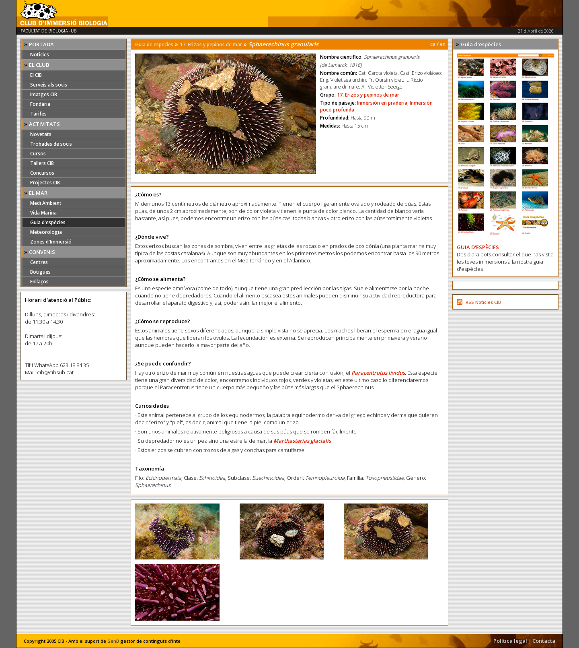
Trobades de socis (51, 143)
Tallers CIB (42, 163)
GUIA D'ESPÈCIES (478, 247)
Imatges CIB (43, 94)
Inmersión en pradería (382, 102)
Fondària (40, 104)
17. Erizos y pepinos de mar (211, 44)
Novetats (40, 134)
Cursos (38, 153)
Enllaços (39, 281)
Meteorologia (46, 232)
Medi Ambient (46, 203)
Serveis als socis (48, 84)
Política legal (510, 640)
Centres (39, 262)
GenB (113, 641)
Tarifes (38, 113)
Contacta (543, 640)
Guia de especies (154, 44)
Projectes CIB (45, 182)
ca (432, 44)
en (443, 44)
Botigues (40, 271)
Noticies (39, 54)
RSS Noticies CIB (483, 302)
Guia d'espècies (48, 222)
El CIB (36, 75)
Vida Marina (43, 212)
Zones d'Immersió (51, 241)
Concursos (42, 172)
